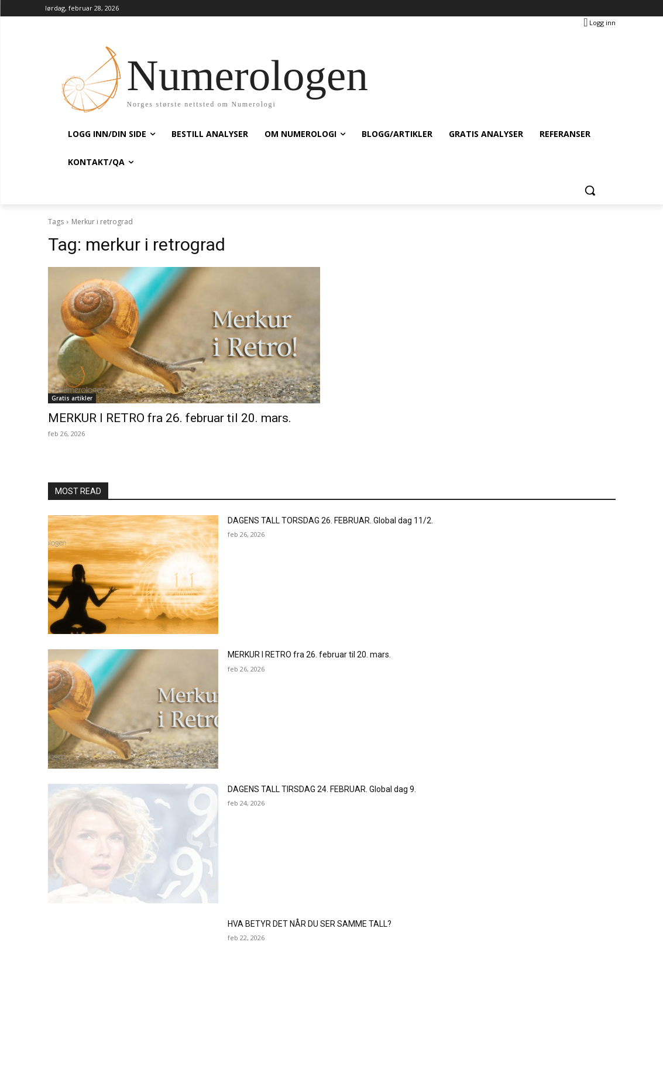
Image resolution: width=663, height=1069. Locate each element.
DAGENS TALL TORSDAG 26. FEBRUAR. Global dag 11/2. (330, 520)
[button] (590, 190)
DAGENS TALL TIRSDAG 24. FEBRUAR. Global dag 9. (322, 789)
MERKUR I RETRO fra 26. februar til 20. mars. (169, 418)
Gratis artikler (71, 398)
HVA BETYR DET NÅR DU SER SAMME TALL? (309, 923)
